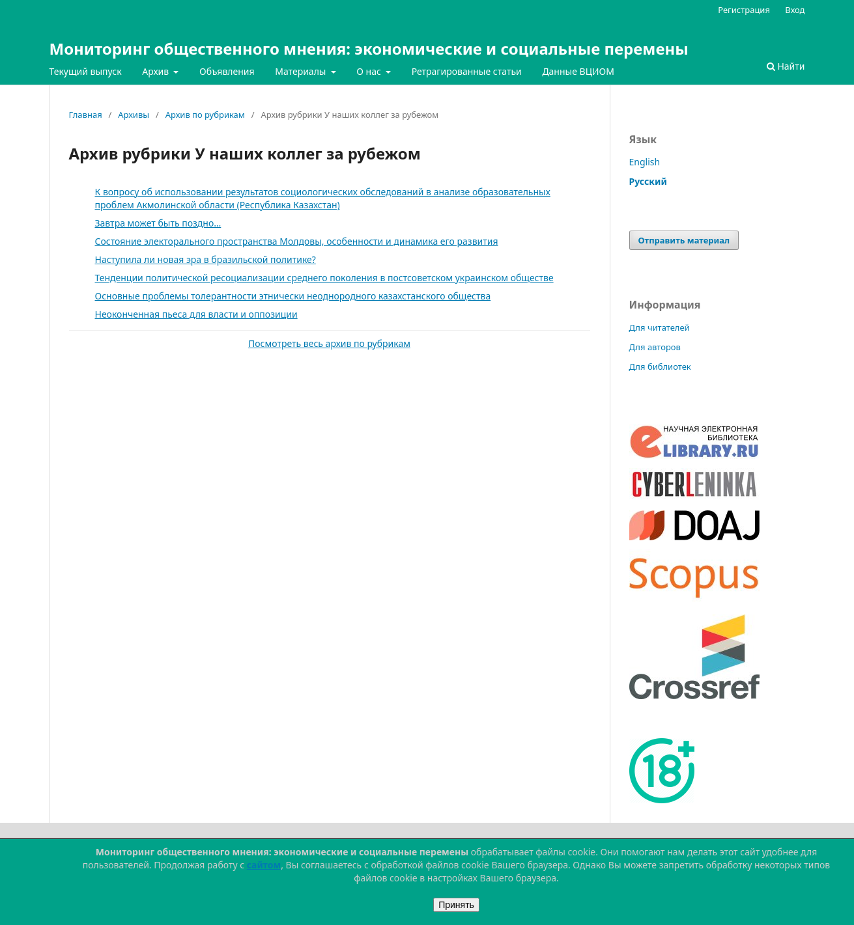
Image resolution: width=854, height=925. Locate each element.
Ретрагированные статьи (467, 71)
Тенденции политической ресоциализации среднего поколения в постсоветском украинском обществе (324, 277)
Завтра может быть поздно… (158, 223)
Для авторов (655, 347)
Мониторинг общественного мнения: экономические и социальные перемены (369, 48)
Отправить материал (684, 240)
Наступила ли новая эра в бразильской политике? (205, 259)
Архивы (133, 114)
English (645, 162)
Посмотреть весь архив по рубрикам (329, 343)
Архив (156, 71)
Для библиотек (660, 366)
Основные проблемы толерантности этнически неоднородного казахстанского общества (293, 296)
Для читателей (659, 327)
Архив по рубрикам (205, 114)
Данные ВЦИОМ (578, 71)
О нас (369, 71)
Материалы (301, 71)
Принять (456, 905)
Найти (786, 66)
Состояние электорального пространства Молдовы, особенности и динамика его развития (296, 241)
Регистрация (744, 10)
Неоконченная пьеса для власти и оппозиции (196, 314)
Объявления (227, 71)
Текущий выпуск (86, 71)
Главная (85, 114)
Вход (794, 10)
